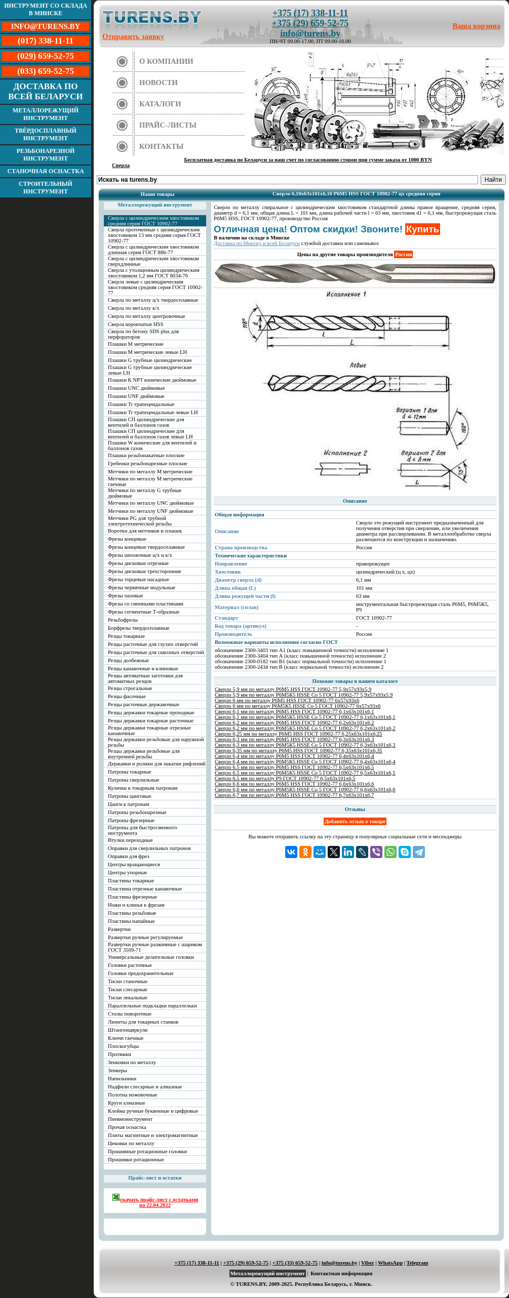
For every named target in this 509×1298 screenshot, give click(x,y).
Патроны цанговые (129, 796)
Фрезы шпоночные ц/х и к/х (140, 555)
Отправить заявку (133, 36)
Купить (422, 229)
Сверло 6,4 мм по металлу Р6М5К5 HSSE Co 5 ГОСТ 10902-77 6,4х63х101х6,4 (305, 761)
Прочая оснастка (127, 1127)
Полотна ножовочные (132, 1095)
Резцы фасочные (127, 696)
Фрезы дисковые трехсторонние (144, 571)
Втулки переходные (130, 840)
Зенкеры (117, 1070)
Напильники (122, 1078)
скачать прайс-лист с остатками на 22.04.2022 (155, 1200)
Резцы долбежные (128, 660)
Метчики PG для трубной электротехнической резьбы (140, 520)
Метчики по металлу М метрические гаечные (150, 481)
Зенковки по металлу (132, 1062)
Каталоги (160, 104)
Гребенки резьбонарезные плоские (147, 463)
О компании (166, 61)
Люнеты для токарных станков (143, 1022)
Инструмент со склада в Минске (45, 9)
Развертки (119, 929)
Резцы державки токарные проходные (151, 712)
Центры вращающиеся (134, 864)
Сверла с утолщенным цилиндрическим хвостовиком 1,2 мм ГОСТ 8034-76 (154, 272)
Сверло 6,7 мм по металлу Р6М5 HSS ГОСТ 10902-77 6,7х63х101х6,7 (294, 795)
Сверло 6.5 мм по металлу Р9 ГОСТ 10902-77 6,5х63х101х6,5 (285, 778)
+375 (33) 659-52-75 (295, 1263)
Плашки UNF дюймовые (136, 396)
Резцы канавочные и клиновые (143, 668)
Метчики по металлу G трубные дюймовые (144, 493)
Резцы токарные (126, 636)
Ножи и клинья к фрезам (136, 905)
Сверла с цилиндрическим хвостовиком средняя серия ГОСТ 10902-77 (153, 220)
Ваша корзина (477, 26)
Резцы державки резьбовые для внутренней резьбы (144, 753)
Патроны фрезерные (131, 820)
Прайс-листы (168, 125)
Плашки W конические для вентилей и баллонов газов (152, 445)
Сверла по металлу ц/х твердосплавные (153, 300)
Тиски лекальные (127, 997)
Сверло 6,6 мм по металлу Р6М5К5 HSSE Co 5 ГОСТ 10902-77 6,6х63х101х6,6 (305, 789)
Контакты (161, 146)
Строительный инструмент (45, 187)
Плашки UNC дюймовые (136, 388)
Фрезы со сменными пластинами (145, 603)
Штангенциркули (127, 1030)
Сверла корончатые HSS (136, 324)
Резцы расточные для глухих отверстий (153, 644)
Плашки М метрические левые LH (147, 352)
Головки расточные (130, 965)
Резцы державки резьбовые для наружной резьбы (156, 742)
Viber (367, 1263)
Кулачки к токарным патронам (143, 788)
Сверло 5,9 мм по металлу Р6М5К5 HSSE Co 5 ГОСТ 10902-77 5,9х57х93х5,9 (304, 695)
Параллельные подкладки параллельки (152, 1005)
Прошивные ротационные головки (147, 1151)
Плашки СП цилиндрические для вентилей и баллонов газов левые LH (150, 433)
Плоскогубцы (123, 1046)
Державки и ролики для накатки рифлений (157, 763)
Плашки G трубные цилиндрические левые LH (150, 370)
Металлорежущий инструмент (46, 114)
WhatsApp (390, 1263)
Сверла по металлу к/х (134, 308)
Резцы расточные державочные (143, 704)
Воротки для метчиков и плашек (145, 531)
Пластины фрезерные (132, 897)
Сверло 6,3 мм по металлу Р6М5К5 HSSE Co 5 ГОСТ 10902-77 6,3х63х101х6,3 (305, 745)
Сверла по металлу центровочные (146, 316)
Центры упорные (127, 872)
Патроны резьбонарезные (137, 812)
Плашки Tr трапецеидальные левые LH (153, 412)
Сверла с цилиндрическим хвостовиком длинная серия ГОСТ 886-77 (153, 249)
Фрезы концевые (127, 539)
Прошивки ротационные (136, 1159)
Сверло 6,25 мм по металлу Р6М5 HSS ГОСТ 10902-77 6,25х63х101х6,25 (298, 734)
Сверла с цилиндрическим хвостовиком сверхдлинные (153, 261)
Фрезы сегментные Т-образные (143, 612)
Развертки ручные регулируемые (145, 937)
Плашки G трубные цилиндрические (150, 360)
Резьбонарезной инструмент (46, 154)
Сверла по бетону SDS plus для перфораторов (143, 334)
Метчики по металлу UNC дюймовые (151, 503)
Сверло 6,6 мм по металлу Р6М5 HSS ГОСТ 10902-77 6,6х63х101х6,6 (294, 784)
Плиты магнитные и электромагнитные (153, 1135)
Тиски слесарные (127, 989)
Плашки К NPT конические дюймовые (152, 380)
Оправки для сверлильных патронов (149, 848)
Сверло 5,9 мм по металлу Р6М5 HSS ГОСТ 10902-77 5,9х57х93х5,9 (293, 689)
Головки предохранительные (141, 973)
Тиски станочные (127, 981)
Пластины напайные (131, 921)
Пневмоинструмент (130, 1119)
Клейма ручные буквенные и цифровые (153, 1111)
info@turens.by (310, 33)
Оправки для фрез (128, 856)
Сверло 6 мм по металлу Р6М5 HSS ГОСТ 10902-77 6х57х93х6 (287, 700)
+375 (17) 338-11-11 (310, 13)
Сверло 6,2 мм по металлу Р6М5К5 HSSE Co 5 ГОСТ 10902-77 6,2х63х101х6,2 (305, 728)
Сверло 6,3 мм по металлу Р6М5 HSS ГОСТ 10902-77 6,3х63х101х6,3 (294, 739)
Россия (403, 254)
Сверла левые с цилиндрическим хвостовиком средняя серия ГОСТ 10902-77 (155, 287)
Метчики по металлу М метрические (150, 471)
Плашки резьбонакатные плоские (146, 455)
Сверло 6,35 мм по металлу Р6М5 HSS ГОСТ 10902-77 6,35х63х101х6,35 (298, 750)
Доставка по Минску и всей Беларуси (257, 243)
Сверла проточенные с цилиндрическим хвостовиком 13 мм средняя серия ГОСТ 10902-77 (154, 235)
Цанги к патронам (128, 804)
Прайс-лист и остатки (155, 1178)
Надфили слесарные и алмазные (145, 1086)
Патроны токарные (129, 772)
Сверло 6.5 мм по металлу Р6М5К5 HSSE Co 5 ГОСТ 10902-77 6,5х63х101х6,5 (305, 773)
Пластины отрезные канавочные (145, 888)
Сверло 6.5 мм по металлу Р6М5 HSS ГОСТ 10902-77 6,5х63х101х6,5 (294, 767)
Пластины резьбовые (132, 913)
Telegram (417, 1263)
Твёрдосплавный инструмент (45, 134)
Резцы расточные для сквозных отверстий (156, 652)
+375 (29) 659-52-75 (310, 23)
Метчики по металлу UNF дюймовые (150, 511)
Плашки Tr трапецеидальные (141, 404)
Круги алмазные (126, 1103)
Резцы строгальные (130, 688)
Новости (158, 82)
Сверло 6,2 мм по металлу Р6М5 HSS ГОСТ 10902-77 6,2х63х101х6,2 (294, 722)
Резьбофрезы (123, 620)
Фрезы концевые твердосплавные (146, 547)
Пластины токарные (131, 880)
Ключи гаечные (125, 1038)
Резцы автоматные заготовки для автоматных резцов (145, 678)
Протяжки (119, 1054)
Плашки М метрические (136, 344)
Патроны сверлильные (134, 780)
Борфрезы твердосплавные (139, 628)
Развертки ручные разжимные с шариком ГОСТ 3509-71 (155, 947)
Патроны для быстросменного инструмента (142, 830)
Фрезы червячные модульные (141, 587)
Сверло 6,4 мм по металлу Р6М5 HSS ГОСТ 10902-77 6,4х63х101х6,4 (294, 756)
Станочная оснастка (45, 171)
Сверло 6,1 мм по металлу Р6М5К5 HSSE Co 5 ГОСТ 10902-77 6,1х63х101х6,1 (305, 717)
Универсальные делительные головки (151, 957)
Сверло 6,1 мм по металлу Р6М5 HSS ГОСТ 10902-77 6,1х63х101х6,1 (294, 711)
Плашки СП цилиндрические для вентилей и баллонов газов (146, 422)
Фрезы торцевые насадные (138, 579)
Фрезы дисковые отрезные (138, 563)
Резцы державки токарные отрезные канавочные (149, 730)
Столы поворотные (129, 1014)
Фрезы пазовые (125, 595)
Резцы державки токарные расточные (150, 720)
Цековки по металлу (131, 1143)
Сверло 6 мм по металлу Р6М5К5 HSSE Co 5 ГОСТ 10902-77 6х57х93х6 (297, 706)
